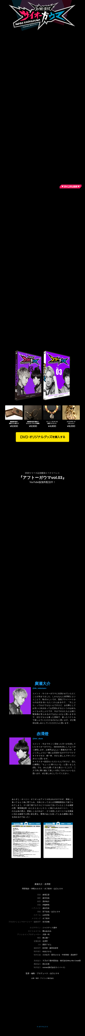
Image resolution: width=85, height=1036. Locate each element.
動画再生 (26, 34)
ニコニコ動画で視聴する (22, 254)
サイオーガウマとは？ (68, 34)
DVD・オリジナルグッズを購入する (42, 437)
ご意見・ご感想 (75, 14)
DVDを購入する (60, 300)
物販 (44, 34)
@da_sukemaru (39, 688)
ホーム (36, 13)
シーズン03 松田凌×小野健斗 (52, 49)
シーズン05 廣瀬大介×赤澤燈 (42, 42)
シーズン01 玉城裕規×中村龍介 (14, 49)
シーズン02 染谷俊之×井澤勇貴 (33, 49)
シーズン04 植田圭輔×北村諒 (71, 49)
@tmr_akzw (38, 739)
